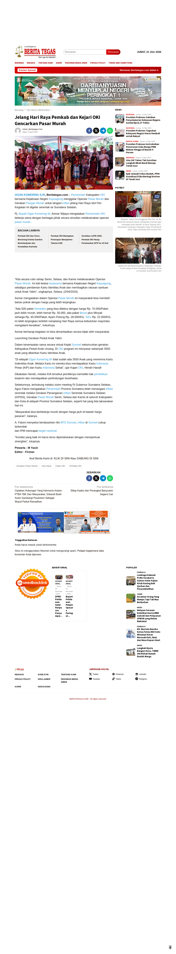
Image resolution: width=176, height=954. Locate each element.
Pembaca (141, 572)
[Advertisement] (88, 21)
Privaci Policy (23, 679)
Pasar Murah (96, 199)
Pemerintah (78, 194)
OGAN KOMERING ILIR (30, 194)
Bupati (23, 213)
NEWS (118, 109)
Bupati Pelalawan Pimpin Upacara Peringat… (69, 606)
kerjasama (55, 283)
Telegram (141, 679)
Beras (83, 312)
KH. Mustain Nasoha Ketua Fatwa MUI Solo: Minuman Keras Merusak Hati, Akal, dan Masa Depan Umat (148, 635)
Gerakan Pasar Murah (27, 466)
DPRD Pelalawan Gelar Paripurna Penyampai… (58, 606)
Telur (88, 317)
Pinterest (117, 674)
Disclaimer (44, 679)
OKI (102, 194)
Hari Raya (46, 466)
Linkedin (140, 674)
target (42, 430)
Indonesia (102, 363)
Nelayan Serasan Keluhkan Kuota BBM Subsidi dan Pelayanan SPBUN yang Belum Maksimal (149, 616)
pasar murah (22, 222)
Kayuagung (56, 199)
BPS (63, 422)
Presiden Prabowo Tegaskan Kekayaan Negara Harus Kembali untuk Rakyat (143, 133)
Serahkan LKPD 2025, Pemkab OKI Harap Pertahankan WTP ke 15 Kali (95, 239)
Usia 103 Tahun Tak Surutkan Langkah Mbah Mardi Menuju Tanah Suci (141, 163)
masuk (31, 544)
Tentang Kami (68, 674)
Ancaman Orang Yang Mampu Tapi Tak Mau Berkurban (148, 599)
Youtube (94, 679)
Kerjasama (44, 686)
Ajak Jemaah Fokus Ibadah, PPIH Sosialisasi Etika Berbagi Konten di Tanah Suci (143, 176)
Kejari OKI (60, 466)
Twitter (93, 674)
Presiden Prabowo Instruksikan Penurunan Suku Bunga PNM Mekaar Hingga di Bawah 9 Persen (142, 148)
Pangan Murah (35, 203)
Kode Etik (43, 674)
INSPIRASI (130, 158)
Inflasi (67, 393)
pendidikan (101, 374)
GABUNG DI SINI (87, 458)
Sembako (40, 308)
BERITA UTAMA (132, 141)
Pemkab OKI (75, 466)
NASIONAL (130, 114)
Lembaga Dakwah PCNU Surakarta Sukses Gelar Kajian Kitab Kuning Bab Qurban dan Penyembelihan (147, 582)
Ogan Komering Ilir (38, 213)
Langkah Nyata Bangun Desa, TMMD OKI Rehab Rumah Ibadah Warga (147, 652)
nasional (51, 430)
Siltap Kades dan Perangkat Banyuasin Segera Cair (89, 490)
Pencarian (113, 52)
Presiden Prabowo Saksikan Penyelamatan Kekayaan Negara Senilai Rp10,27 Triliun (143, 120)
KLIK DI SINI (62, 458)
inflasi (65, 203)
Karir (18, 686)
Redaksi (19, 674)
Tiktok (116, 679)
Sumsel (76, 344)
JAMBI (139, 594)
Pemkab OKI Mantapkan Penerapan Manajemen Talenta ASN (62, 239)
